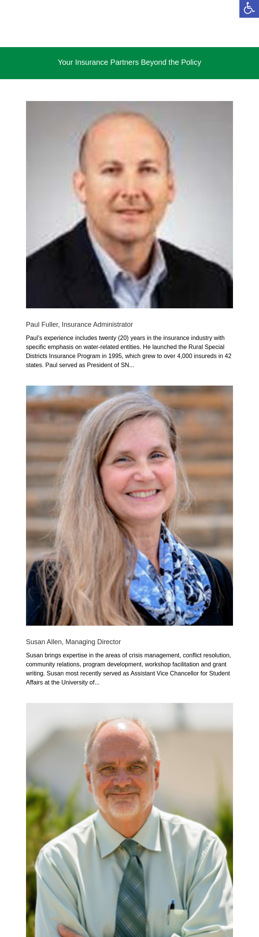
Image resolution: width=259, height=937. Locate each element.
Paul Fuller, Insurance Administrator (79, 324)
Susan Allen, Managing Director (73, 642)
